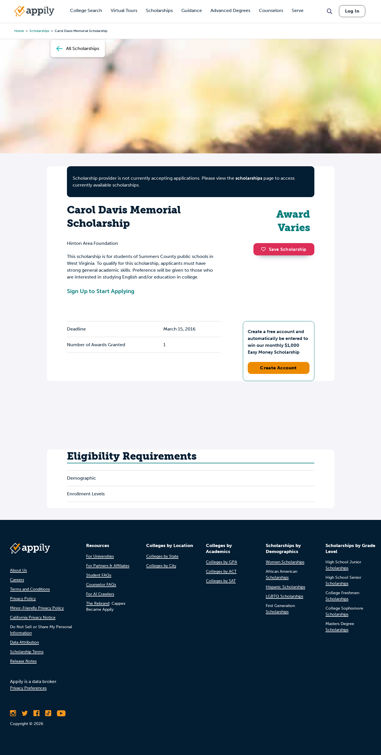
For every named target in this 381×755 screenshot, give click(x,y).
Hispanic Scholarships (285, 586)
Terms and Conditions (30, 589)
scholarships (248, 178)
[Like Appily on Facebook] (36, 713)
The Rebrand (97, 603)
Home (19, 31)
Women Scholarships (285, 562)
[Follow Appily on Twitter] (25, 713)
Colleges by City (161, 565)
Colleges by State (162, 556)
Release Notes (23, 661)
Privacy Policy (23, 598)
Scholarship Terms (26, 651)
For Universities (100, 556)
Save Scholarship (283, 249)
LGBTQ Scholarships (284, 596)
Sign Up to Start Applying (100, 291)
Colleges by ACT (221, 571)
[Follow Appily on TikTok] (48, 713)
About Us (18, 570)
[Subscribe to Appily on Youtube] (61, 713)
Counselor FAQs (101, 584)
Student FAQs (98, 575)
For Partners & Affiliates (107, 565)
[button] (265, 249)
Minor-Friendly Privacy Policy (37, 608)
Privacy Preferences (28, 688)
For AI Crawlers (100, 594)
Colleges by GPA (221, 562)
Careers (17, 579)
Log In (352, 11)
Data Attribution (24, 642)
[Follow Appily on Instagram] (13, 713)
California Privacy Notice (32, 617)
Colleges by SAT (221, 580)
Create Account (278, 368)
